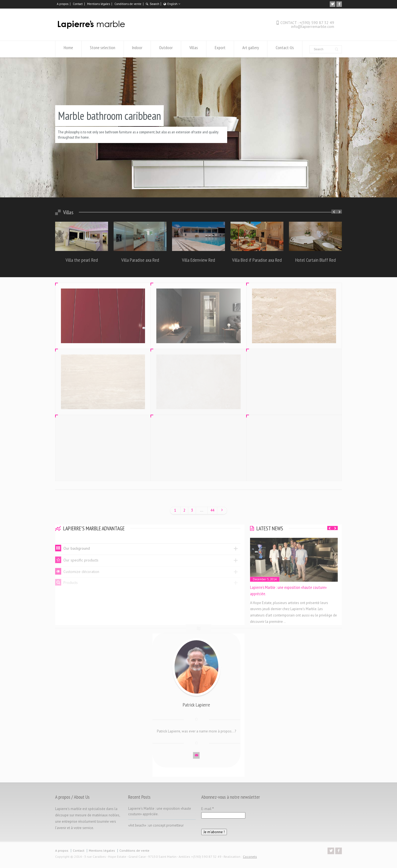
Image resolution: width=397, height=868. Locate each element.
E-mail (207, 808)
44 (212, 510)
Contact (78, 4)
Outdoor (166, 49)
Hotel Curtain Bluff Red (315, 260)
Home (68, 49)
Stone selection (102, 49)
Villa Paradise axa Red (140, 260)
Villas (193, 49)
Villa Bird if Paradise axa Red (257, 260)
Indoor (137, 49)
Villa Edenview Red (198, 260)
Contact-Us (285, 49)
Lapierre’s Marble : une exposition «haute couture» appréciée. (288, 590)
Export (220, 49)
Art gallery (250, 49)
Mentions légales (98, 4)
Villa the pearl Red (82, 260)
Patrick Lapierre (196, 700)
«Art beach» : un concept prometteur (156, 825)
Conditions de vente (127, 4)
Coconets (250, 856)
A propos (62, 4)
